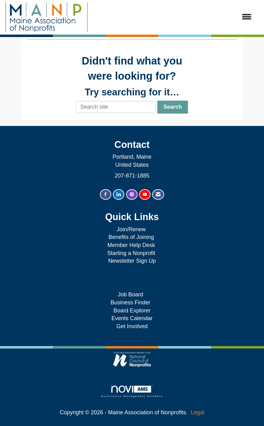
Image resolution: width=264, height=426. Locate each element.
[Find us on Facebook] (105, 194)
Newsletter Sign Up (132, 261)
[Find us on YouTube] (145, 194)
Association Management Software (132, 392)
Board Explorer (132, 310)
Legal (197, 412)
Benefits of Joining (131, 237)
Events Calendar (131, 318)
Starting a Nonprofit (131, 253)
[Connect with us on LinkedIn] (118, 194)
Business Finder (131, 302)
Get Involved (131, 326)
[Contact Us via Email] (158, 194)
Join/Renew (131, 229)
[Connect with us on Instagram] (132, 194)
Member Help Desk (131, 245)
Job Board (132, 294)
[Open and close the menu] (173, 17)
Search (172, 107)
